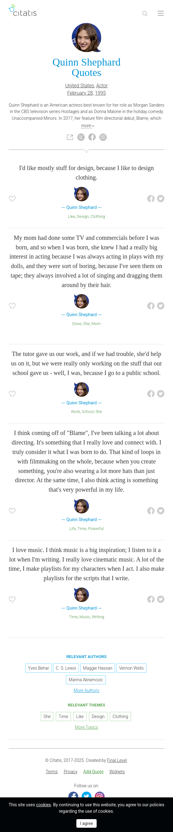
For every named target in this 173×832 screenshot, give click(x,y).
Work (75, 411)
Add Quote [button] (93, 771)
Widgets (117, 771)
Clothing (97, 216)
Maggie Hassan (98, 668)
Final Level (117, 760)
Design (83, 216)
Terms (52, 771)
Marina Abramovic (86, 679)
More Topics (86, 727)
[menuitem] (52, 772)
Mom (96, 323)
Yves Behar (38, 668)
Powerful (96, 528)
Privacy (70, 771)
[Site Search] (144, 13)
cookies (43, 804)
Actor (102, 86)
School (88, 411)
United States (79, 86)
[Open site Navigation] (160, 13)
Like (71, 216)
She (86, 323)
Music (84, 617)
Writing (98, 617)
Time (82, 528)
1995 (100, 93)
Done (77, 323)
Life (72, 528)
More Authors (86, 690)
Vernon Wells (131, 668)
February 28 (80, 93)
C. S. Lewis (66, 668)
